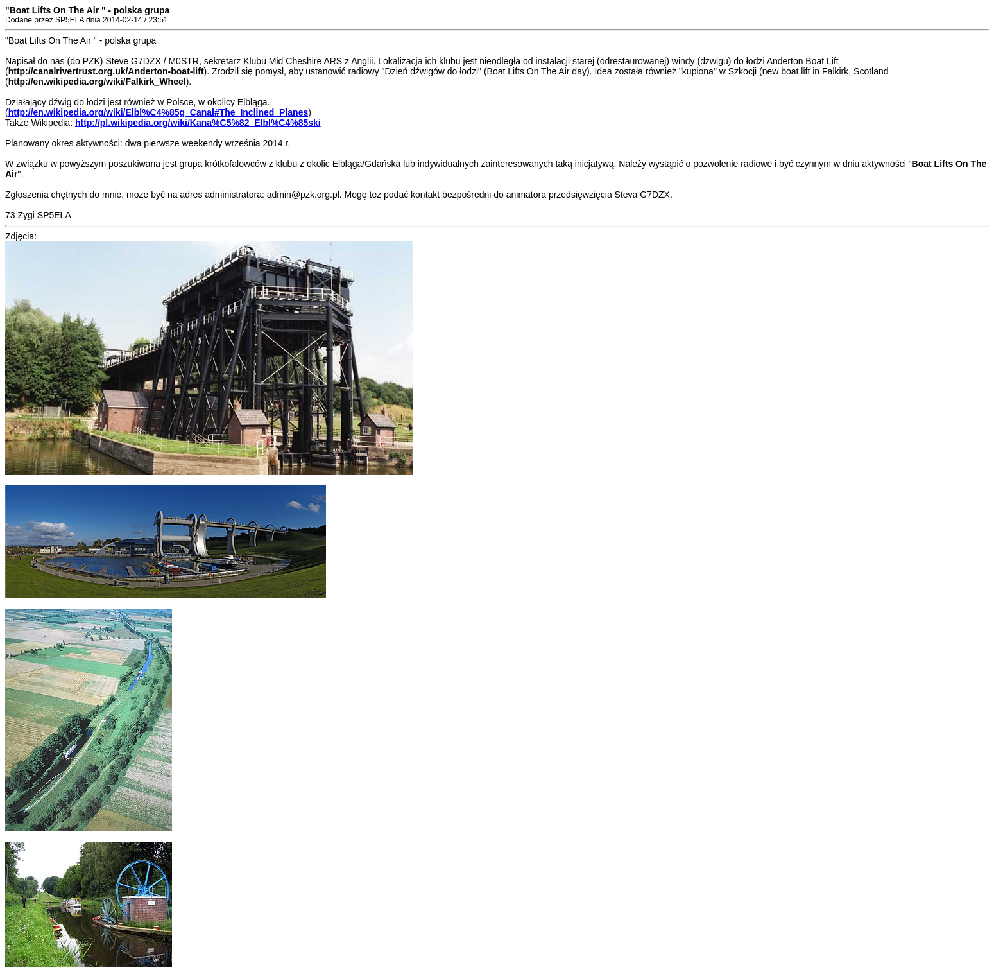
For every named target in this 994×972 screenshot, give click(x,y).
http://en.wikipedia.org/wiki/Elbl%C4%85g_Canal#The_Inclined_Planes (158, 112)
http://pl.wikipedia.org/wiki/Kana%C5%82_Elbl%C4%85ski (198, 122)
